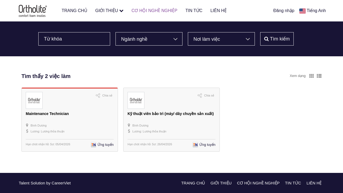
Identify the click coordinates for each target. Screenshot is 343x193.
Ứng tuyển (106, 145)
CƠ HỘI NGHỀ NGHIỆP (154, 10)
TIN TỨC (193, 10)
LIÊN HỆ (218, 10)
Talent (25, 183)
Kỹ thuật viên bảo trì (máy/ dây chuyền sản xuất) (171, 114)
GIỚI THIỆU (109, 10)
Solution (38, 183)
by (49, 183)
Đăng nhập (283, 10)
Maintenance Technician (47, 114)
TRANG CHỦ (74, 10)
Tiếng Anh (316, 10)
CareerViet (61, 183)
